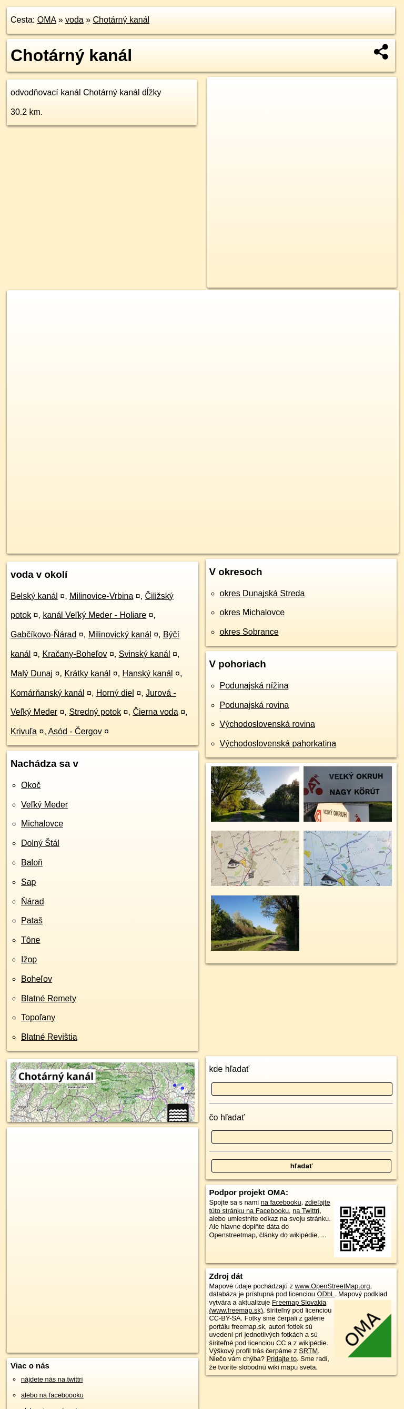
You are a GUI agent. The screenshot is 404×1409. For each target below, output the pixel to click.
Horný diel (115, 692)
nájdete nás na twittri (52, 1379)
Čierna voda (155, 711)
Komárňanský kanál (48, 692)
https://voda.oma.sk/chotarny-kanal (348, 545)
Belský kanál (34, 596)
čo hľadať (227, 1117)
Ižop (29, 959)
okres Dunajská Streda (262, 593)
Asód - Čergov (75, 731)
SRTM (308, 1351)
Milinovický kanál (120, 634)
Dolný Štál (40, 843)
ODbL (325, 1294)
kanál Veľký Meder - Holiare (94, 614)
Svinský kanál (144, 653)
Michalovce (42, 823)
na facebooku (281, 1202)
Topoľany (38, 1017)
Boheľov (36, 978)
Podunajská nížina (254, 685)
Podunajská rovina (254, 705)
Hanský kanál (148, 673)
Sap (28, 882)
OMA (46, 19)
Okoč (31, 785)
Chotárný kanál (121, 19)
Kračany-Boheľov (75, 653)
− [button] (25, 324)
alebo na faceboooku (52, 1395)
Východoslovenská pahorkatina (278, 743)
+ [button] (25, 308)
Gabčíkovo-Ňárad (43, 634)
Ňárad (32, 901)
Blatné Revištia (49, 1036)
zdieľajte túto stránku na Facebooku (269, 1206)
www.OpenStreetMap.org (332, 1286)
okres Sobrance (249, 631)
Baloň (32, 862)
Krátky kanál (87, 673)
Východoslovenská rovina (267, 724)
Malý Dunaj (32, 673)
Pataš (32, 920)
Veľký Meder (44, 804)
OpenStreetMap (209, 545)
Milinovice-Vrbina (101, 596)
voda (74, 19)
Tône (30, 939)
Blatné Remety (48, 998)
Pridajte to (281, 1359)
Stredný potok (95, 711)
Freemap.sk (264, 545)
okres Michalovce (252, 612)
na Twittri (305, 1211)
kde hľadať (229, 1069)
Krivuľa (24, 731)
